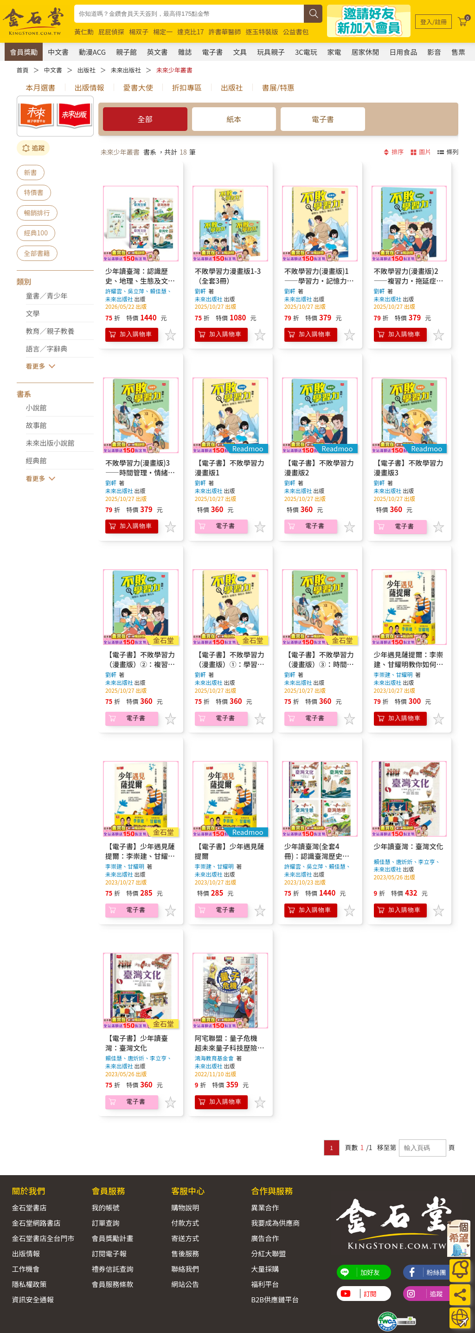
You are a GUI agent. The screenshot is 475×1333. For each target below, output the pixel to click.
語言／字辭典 (47, 348)
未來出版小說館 (50, 443)
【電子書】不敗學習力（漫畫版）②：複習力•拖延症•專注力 (140, 664)
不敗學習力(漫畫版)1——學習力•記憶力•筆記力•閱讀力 (319, 280)
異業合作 (265, 1207)
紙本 (233, 118)
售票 (458, 52)
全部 (145, 118)
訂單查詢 (105, 1223)
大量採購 (265, 1269)
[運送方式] (459, 1317)
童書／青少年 (47, 295)
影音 (434, 52)
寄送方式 (185, 1238)
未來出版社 (126, 69)
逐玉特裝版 (262, 31)
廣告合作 (265, 1238)
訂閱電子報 (108, 1253)
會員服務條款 (112, 1284)
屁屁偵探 (111, 31)
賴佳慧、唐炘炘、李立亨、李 (138, 1062)
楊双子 (138, 31)
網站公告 (185, 1284)
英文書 (157, 52)
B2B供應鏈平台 (275, 1299)
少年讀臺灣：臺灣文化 (408, 846)
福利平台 (265, 1284)
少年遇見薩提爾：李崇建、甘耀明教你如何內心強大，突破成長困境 (408, 664)
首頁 (23, 69)
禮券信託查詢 (112, 1269)
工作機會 (26, 1269)
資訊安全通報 (33, 1299)
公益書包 (296, 31)
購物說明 (185, 1207)
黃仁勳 (84, 31)
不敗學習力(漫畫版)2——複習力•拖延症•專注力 (408, 280)
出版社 (86, 69)
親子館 (126, 52)
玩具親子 (271, 52)
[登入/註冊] (433, 21)
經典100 (36, 232)
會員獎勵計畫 (112, 1238)
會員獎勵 (24, 52)
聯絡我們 (185, 1269)
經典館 (36, 460)
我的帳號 (105, 1207)
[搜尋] (313, 14)
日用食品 (403, 52)
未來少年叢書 (174, 69)
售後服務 (185, 1253)
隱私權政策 (29, 1284)
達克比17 (190, 31)
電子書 (212, 52)
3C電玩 (306, 52)
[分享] (459, 1294)
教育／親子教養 (50, 331)
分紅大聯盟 (268, 1253)
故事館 (36, 425)
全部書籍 (37, 253)
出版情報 (26, 1253)
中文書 (58, 52)
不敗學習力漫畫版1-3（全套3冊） (228, 276)
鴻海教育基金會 (214, 1058)
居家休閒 (365, 52)
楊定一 (163, 31)
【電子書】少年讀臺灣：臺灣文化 (136, 1043)
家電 (334, 52)
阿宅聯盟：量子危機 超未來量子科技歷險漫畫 (229, 1047)
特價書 (34, 192)
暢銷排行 (37, 212)
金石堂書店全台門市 (43, 1238)
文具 (240, 52)
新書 (30, 172)
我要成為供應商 (275, 1223)
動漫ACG (92, 52)
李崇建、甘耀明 (393, 674)
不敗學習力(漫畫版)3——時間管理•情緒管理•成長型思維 (140, 472)
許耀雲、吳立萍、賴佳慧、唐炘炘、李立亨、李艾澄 (138, 295)
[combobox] (189, 14)
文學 (33, 313)
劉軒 (200, 291)
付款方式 (185, 1223)
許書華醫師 (225, 31)
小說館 (36, 407)
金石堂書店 (29, 1207)
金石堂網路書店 (36, 1223)
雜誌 (185, 52)
